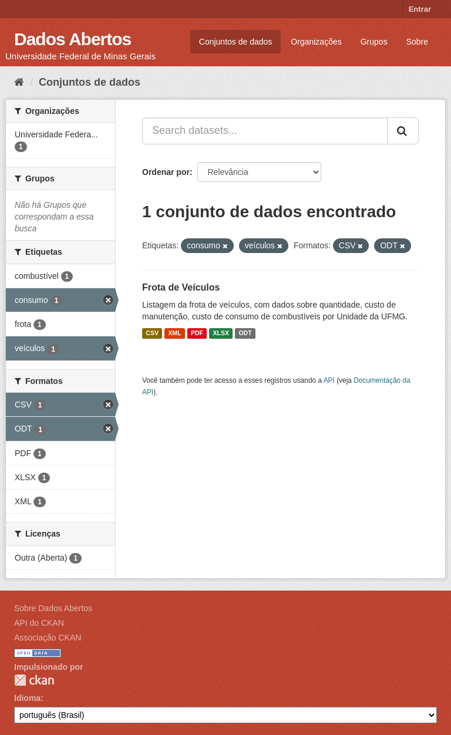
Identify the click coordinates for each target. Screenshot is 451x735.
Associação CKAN (47, 637)
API (329, 380)
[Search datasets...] (265, 130)
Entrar (420, 9)
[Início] (19, 82)
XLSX (221, 333)
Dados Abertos (72, 39)
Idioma (27, 698)
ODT (244, 333)
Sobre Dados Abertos (53, 608)
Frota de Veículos (181, 287)
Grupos (374, 41)
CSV (152, 333)
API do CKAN (39, 623)
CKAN (34, 680)
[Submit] (403, 130)
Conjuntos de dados (235, 41)
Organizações (316, 41)
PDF (197, 333)
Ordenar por (166, 172)
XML (174, 333)
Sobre (417, 41)
